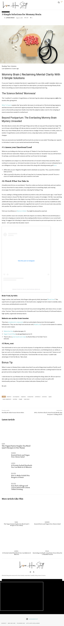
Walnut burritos (8, 331)
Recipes (13, 473)
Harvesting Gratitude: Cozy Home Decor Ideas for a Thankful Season (47, 553)
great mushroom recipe (19, 337)
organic (50, 396)
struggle (20, 399)
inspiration (23, 396)
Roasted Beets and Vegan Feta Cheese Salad (20, 456)
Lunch (13, 463)
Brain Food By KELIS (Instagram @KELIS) (26, 289)
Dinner (13, 452)
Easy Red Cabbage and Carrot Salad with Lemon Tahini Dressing (20, 487)
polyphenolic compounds (15, 322)
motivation (44, 396)
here (55, 165)
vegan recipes (26, 399)
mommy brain (30, 396)
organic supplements (7, 399)
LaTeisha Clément (10, 17)
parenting (15, 399)
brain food (9, 396)
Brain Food (51, 299)
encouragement (16, 396)
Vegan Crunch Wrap (10, 334)
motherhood (37, 396)
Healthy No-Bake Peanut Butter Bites (13, 412)
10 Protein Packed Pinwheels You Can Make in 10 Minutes (21, 466)
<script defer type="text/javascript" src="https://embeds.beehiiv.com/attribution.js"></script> (21, 596)
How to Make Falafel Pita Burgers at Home (20, 476)
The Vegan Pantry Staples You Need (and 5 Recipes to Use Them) (16, 447)
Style (47, 550)
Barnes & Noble (21, 211)
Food (3, 443)
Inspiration (6, 12)
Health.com (37, 324)
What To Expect (6, 105)
